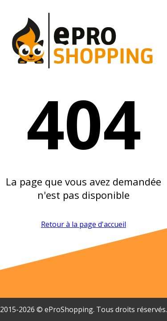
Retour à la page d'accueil (83, 224)
